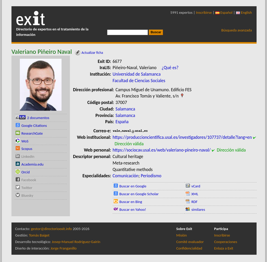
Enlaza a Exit (223, 248)
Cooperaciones (225, 241)
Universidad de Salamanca (137, 74)
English (244, 12)
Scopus (26, 148)
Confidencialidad (189, 248)
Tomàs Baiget (39, 235)
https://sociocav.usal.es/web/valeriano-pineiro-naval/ (162, 150)
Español (224, 12)
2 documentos (38, 117)
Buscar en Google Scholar (139, 194)
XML (194, 194)
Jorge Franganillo (64, 248)
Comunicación (125, 176)
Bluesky (27, 195)
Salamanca (125, 109)
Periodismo (151, 176)
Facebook (28, 180)
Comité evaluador (190, 241)
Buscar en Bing (130, 201)
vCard (195, 186)
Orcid (25, 172)
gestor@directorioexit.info (51, 228)
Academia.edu (32, 164)
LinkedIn (27, 156)
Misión (181, 235)
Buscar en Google (133, 186)
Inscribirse (204, 12)
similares (198, 209)
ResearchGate (32, 133)
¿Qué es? (170, 67)
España (122, 122)
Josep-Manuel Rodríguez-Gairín (76, 241)
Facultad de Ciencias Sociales (139, 80)
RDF (194, 201)
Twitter (26, 187)
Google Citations (34, 125)
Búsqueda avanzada (236, 30)
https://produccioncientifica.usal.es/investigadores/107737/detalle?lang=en (182, 137)
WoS (24, 141)
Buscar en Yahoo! (132, 209)
